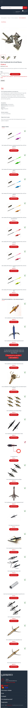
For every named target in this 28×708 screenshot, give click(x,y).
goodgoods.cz (9, 705)
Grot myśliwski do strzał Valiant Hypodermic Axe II (14, 502)
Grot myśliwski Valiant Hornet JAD (14, 571)
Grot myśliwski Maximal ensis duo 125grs (14, 548)
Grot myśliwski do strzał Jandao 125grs (14, 410)
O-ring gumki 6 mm (14, 456)
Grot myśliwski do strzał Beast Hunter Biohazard (14, 317)
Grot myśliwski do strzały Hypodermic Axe (14, 639)
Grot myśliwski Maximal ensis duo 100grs (14, 479)
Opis (2, 88)
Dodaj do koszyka (15, 74)
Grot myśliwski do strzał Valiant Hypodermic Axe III (14, 340)
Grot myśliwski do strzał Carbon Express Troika (14, 433)
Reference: (3, 66)
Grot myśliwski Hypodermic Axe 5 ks (14, 662)
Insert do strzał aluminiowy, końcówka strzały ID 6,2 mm (14, 594)
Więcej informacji (14, 352)
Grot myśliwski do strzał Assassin (14, 616)
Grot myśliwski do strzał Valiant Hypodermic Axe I (14, 363)
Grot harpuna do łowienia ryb (14, 525)
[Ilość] (5, 74)
